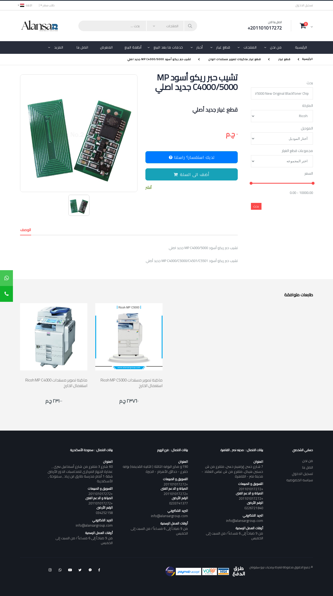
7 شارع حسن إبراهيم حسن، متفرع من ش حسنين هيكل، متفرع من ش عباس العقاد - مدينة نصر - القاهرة (232, 471)
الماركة (307, 105)
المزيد (58, 47)
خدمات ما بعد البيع (168, 47)
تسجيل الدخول (304, 5)
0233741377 (178, 503)
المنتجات (250, 47)
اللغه (26, 5)
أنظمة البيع (133, 47)
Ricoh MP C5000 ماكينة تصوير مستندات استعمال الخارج (132, 382)
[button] (306, 25)
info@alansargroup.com (244, 520)
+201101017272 (251, 489)
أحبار (199, 47)
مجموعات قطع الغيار (297, 151)
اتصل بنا (82, 47)
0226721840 (253, 508)
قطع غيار (223, 47)
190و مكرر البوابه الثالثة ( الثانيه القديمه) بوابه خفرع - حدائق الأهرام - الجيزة (155, 468)
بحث (310, 83)
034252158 (104, 512)
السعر (309, 173)
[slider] (251, 183)
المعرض (106, 47)
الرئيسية (301, 47)
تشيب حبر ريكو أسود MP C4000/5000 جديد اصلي (159, 59)
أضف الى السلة (192, 174)
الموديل (307, 128)
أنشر (148, 188)
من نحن (276, 47)
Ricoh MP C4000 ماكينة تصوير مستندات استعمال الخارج (56, 382)
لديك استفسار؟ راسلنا (192, 157)
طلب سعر (49, 5)
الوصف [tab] (25, 229)
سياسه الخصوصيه (299, 480)
